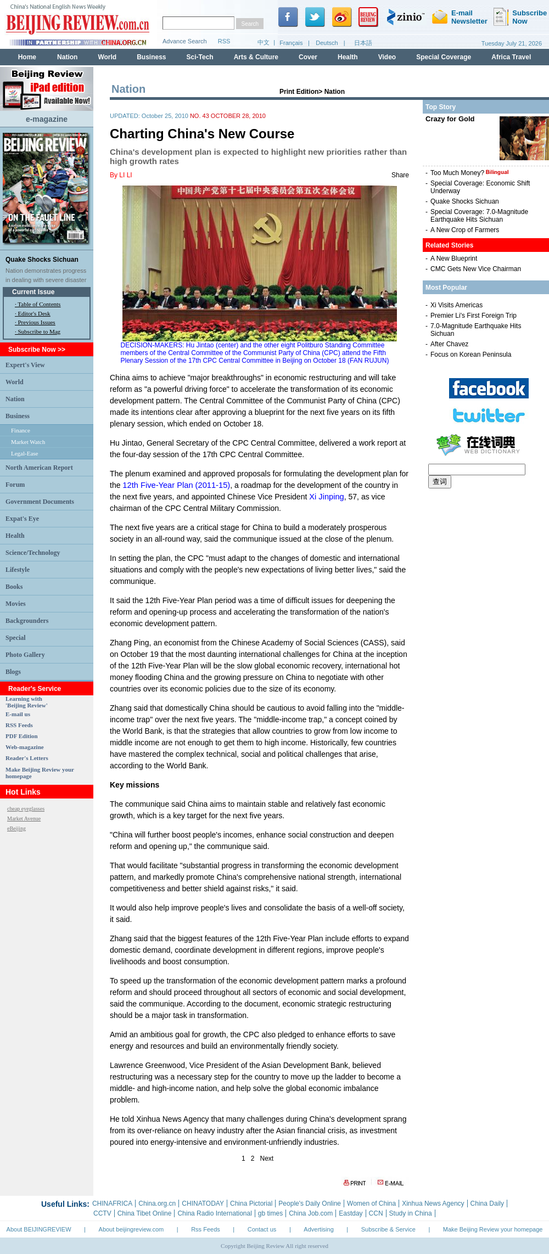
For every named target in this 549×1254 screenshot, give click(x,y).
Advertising (318, 1229)
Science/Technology (32, 552)
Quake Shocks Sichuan (42, 259)
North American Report (39, 467)
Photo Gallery (25, 655)
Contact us (262, 1229)
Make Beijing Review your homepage (493, 1229)
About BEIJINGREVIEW (39, 1229)
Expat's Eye (22, 518)
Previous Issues (36, 322)
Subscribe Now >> (36, 349)
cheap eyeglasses (25, 809)
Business (17, 416)
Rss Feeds (205, 1229)
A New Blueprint (453, 258)
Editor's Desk (34, 313)
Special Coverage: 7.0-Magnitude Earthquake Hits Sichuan (479, 215)
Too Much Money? (469, 173)
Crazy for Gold (450, 119)
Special (15, 638)
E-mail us (17, 714)
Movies (15, 604)
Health (15, 535)
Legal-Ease (24, 453)
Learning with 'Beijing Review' (26, 701)
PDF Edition (21, 736)
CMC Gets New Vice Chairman (475, 269)
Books (14, 587)
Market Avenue (24, 819)
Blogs (13, 672)
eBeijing (16, 828)
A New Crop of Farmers (464, 230)
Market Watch (28, 441)
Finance (20, 430)
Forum (15, 484)
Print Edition (298, 91)
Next (267, 1158)
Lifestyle (17, 569)
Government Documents (39, 501)
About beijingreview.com (131, 1229)
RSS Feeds (19, 725)
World (14, 382)
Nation (15, 399)
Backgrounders (26, 621)
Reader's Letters (26, 758)
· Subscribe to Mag (37, 331)
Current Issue (33, 292)
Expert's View (25, 365)
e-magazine (47, 119)
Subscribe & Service (388, 1229)
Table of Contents (39, 304)
